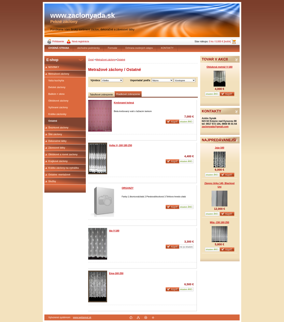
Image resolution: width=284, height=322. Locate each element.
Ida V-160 (114, 230)
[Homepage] (58, 48)
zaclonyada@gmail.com (215, 126)
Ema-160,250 (116, 273)
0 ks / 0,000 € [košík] (220, 41)
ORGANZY (128, 188)
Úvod (91, 59)
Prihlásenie (58, 41)
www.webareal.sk (82, 317)
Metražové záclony (105, 59)
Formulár (112, 48)
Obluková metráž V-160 (219, 67)
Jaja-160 (219, 147)
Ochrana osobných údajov (139, 48)
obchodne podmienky (88, 48)
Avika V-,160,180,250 (120, 145)
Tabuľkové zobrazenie (101, 94)
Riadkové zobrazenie (128, 94)
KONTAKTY (167, 48)
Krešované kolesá (124, 102)
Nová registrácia (80, 41)
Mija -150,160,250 (219, 222)
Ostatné (121, 59)
